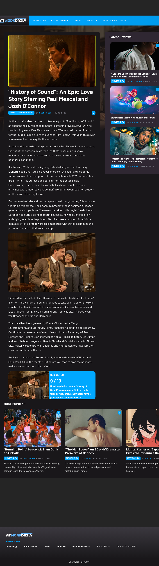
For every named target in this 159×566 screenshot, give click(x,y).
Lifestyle (92, 20)
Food (78, 20)
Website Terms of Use (127, 546)
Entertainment (60, 20)
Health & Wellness (114, 20)
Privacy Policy (103, 546)
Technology (38, 20)
